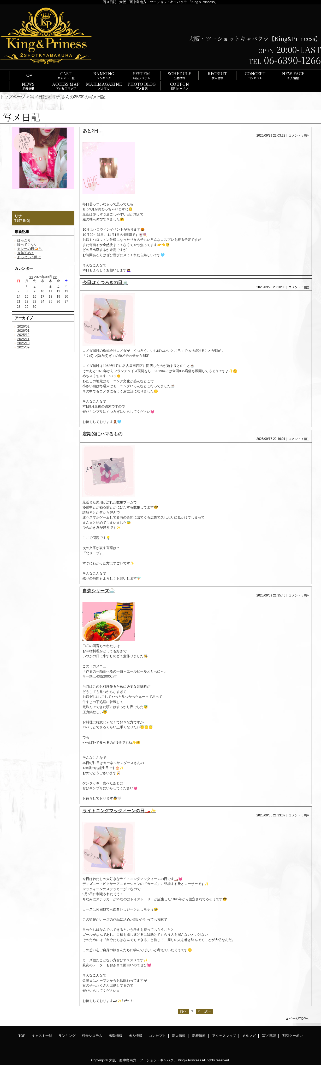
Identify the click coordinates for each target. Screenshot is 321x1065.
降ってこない (27, 245)
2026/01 (23, 331)
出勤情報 (115, 1036)
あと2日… (92, 130)
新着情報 (199, 1036)
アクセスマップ (224, 1036)
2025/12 (23, 335)
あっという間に (29, 257)
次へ (207, 1011)
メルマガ (249, 1036)
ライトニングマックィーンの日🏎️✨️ (119, 810)
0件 (306, 135)
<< (31, 277)
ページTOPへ (299, 1018)
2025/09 (23, 347)
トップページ (12, 96)
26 (58, 301)
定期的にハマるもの (102, 433)
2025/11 (23, 339)
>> (55, 277)
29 (26, 307)
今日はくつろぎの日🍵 (105, 282)
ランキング (66, 1036)
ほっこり (24, 240)
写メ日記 (38, 96)
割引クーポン (292, 1036)
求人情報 (135, 1036)
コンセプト (157, 1036)
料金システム (92, 1036)
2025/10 (23, 343)
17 (42, 296)
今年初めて (25, 253)
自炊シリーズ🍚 (98, 590)
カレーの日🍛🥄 (30, 249)
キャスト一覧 (42, 1036)
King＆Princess (189, 1060)
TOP (28, 75)
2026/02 (23, 326)
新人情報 (179, 1036)
